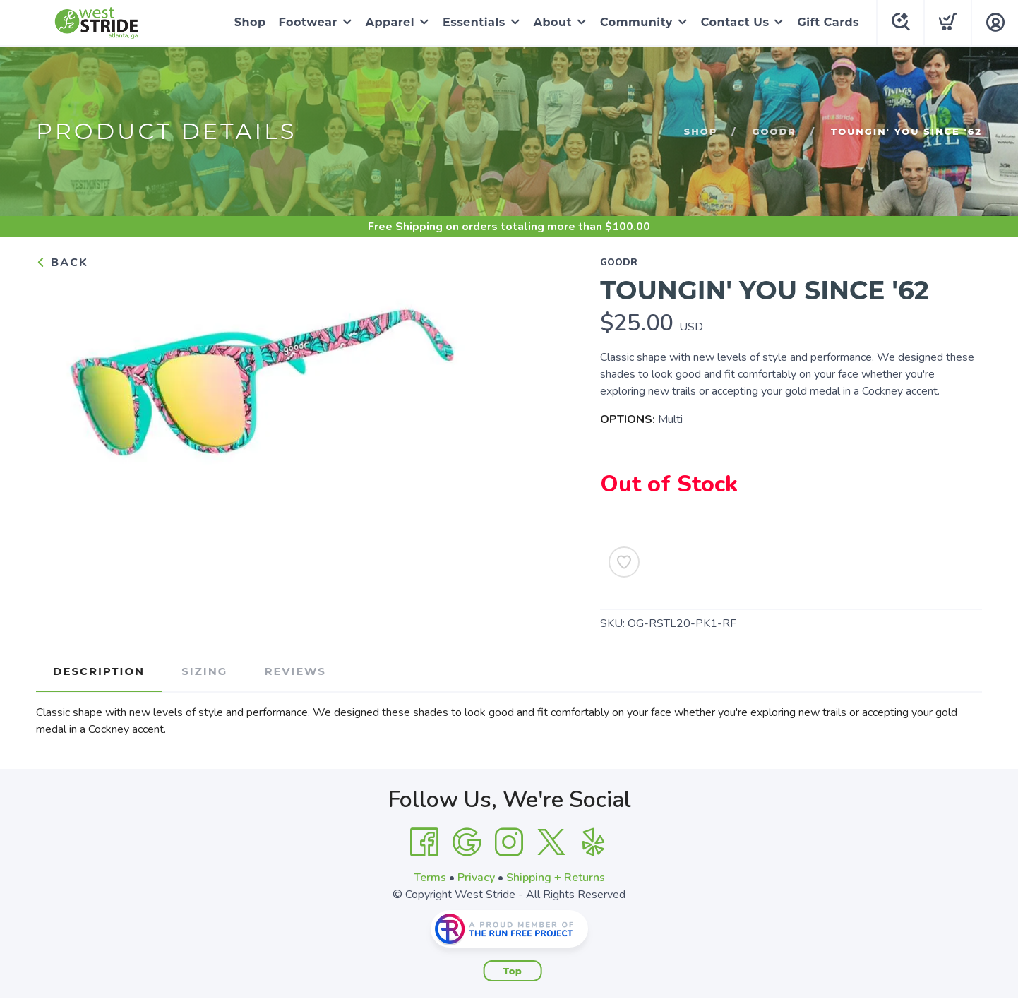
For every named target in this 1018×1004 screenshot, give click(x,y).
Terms (430, 877)
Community (636, 22)
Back (62, 262)
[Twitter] (551, 842)
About (553, 22)
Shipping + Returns (555, 877)
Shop (250, 22)
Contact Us (735, 22)
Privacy (476, 877)
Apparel (390, 22)
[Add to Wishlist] (624, 562)
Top (512, 970)
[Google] (466, 842)
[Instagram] (509, 842)
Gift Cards (828, 22)
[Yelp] (594, 842)
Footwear (308, 22)
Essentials (474, 22)
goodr (774, 131)
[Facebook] (424, 842)
